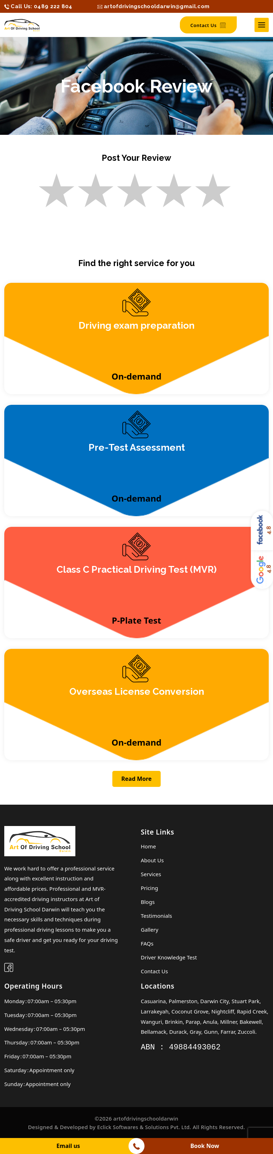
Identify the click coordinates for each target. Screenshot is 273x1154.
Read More (136, 781)
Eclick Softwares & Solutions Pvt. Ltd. (144, 1128)
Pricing (149, 889)
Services (151, 875)
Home (148, 847)
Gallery (149, 931)
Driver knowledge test (169, 958)
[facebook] (8, 970)
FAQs (147, 944)
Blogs (148, 903)
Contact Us (208, 25)
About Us (152, 861)
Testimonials (156, 917)
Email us (68, 1146)
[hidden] (38, 6)
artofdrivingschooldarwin (146, 1119)
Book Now (204, 1146)
